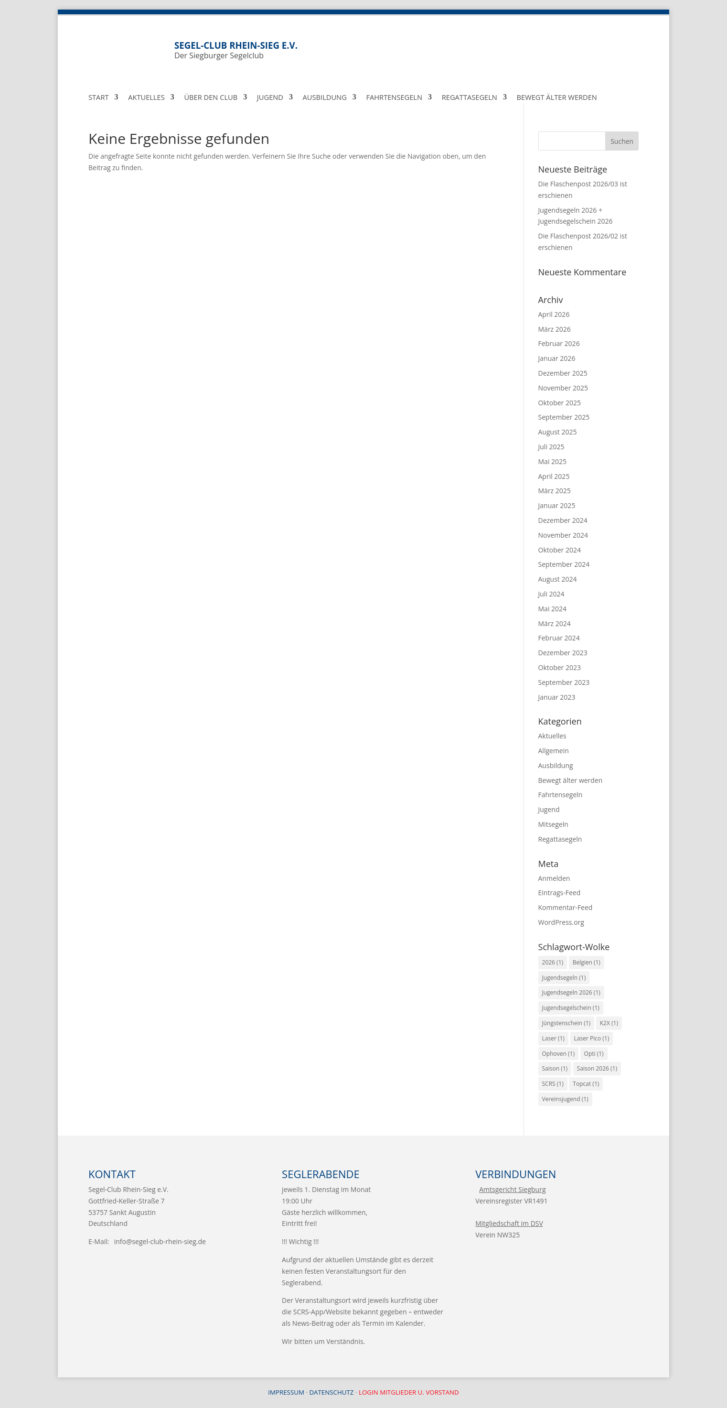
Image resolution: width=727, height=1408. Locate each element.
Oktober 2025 (559, 402)
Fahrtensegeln (394, 98)
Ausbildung (325, 98)
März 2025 (554, 490)
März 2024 (554, 623)
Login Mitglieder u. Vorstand (409, 1392)
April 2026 (554, 314)
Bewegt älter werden (570, 780)
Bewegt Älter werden (557, 98)
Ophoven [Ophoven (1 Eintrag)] (558, 1054)
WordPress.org (561, 922)
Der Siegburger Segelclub (406, 50)
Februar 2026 (559, 343)
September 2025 (564, 417)
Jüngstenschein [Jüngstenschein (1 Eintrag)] (566, 1023)
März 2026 (554, 329)
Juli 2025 (551, 446)
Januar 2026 (557, 358)
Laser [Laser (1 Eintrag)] (553, 1038)
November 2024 (563, 535)
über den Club (210, 98)
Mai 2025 (552, 461)
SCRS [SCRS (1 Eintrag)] (553, 1084)
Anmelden (554, 878)
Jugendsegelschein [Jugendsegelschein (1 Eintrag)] (570, 1008)
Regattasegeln (469, 98)
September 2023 (564, 682)
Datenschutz (331, 1392)
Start (98, 98)
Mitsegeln (553, 824)
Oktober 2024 (559, 549)
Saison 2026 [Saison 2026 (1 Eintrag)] (597, 1068)
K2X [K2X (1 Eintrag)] (609, 1023)
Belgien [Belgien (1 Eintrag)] (586, 962)
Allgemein (553, 750)
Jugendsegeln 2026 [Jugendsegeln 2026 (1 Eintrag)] (571, 992)
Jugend (270, 98)
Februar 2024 (559, 637)
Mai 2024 (552, 608)
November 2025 (563, 387)
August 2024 (557, 579)
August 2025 (557, 431)
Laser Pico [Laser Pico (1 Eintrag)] (591, 1038)
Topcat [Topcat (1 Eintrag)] (586, 1084)
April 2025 (554, 476)
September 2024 (564, 564)
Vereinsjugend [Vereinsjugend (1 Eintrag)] (565, 1099)
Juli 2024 (551, 593)
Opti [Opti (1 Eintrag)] (594, 1054)
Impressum (286, 1392)
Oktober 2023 (559, 667)
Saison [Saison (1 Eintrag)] (555, 1068)
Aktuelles (146, 98)
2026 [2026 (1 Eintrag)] (553, 962)
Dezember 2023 (563, 652)
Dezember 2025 (563, 373)
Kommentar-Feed (565, 907)
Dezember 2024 (563, 520)
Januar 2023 (557, 697)
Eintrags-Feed (559, 892)
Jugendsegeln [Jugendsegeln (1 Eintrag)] (564, 978)
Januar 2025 (557, 505)
